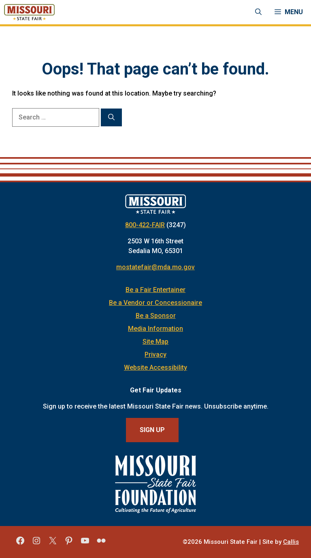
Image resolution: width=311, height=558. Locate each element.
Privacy (155, 354)
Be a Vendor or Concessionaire (155, 303)
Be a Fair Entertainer (155, 290)
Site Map (155, 341)
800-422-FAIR (145, 225)
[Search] (111, 117)
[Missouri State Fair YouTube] (85, 543)
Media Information (155, 328)
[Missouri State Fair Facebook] (20, 543)
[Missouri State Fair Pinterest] (69, 543)
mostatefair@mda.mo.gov (155, 267)
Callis (291, 541)
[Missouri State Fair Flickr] (101, 543)
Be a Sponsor (156, 315)
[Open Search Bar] (258, 12)
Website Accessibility (155, 367)
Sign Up (152, 430)
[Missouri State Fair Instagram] (36, 543)
